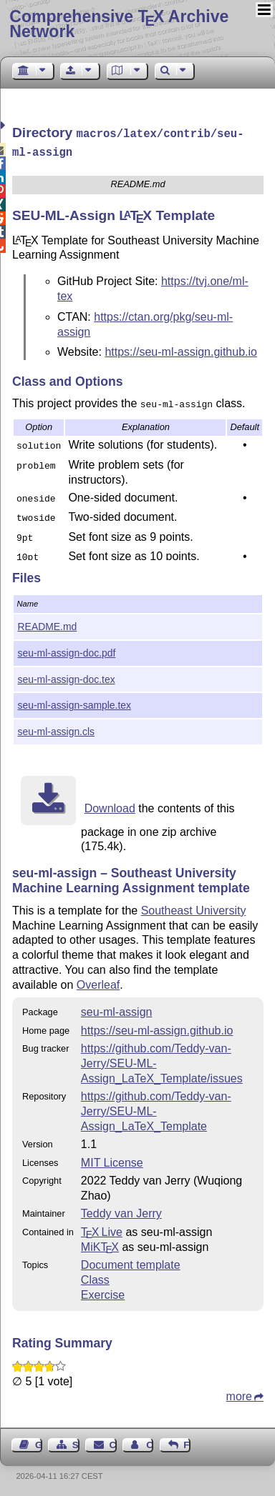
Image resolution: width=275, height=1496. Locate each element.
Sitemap (75, 1442)
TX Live (101, 1229)
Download (110, 805)
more (239, 1393)
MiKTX (100, 1244)
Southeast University (193, 908)
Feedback (186, 1442)
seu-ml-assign (117, 1009)
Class (95, 1277)
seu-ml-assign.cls (56, 728)
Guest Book (38, 1442)
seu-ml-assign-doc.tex (66, 676)
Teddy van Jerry (121, 1211)
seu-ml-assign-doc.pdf (67, 650)
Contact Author (149, 1442)
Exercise (103, 1292)
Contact (113, 1442)
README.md (47, 623)
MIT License (112, 1160)
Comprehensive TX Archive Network (118, 24)
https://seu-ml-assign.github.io (181, 349)
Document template (130, 1262)
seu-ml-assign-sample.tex (74, 702)
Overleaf (98, 982)
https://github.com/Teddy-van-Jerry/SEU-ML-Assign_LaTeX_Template (156, 1108)
